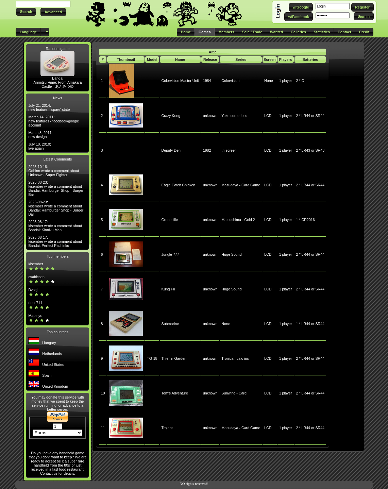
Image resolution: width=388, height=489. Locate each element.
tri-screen (228, 150)
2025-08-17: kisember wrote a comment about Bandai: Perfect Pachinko (55, 241)
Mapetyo (35, 316)
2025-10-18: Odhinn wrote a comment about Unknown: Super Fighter (53, 171)
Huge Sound (231, 254)
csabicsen (36, 277)
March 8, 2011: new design (40, 135)
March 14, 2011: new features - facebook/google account (53, 121)
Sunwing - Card (233, 393)
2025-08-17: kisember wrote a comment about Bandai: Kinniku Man (55, 226)
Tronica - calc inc (235, 358)
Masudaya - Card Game (240, 185)
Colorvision (230, 81)
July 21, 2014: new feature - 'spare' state (49, 107)
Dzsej (32, 290)
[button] (26, 12)
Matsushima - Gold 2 (238, 220)
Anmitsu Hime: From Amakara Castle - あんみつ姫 (57, 84)
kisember (35, 264)
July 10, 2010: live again (39, 146)
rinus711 (35, 303)
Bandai (57, 78)
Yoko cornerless (234, 116)
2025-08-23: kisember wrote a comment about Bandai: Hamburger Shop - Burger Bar (55, 188)
